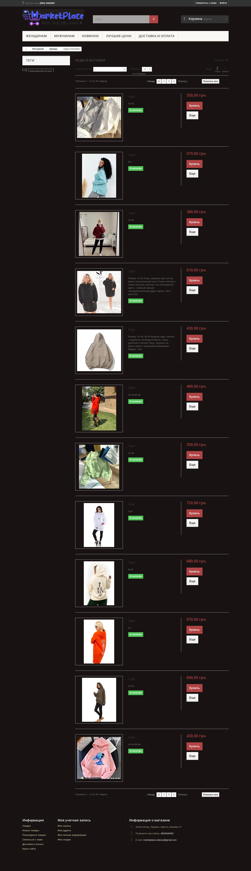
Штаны (28, 81)
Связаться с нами (32, 839)
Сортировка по (83, 69)
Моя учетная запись (74, 820)
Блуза (56, 76)
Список (225, 69)
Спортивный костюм (40, 71)
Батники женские (50, 81)
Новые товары (30, 830)
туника (60, 87)
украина (28, 87)
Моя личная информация (72, 835)
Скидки (26, 826)
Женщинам (36, 36)
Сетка (217, 69)
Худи (131, 96)
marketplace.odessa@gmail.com (160, 840)
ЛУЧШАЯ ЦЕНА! (118, 36)
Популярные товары (34, 835)
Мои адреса (64, 830)
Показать (135, 69)
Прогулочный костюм (36, 76)
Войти (223, 3)
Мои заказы (64, 826)
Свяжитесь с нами (206, 3)
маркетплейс (44, 87)
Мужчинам (64, 36)
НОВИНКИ (90, 36)
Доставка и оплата (157, 36)
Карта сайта (29, 848)
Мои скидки (64, 839)
